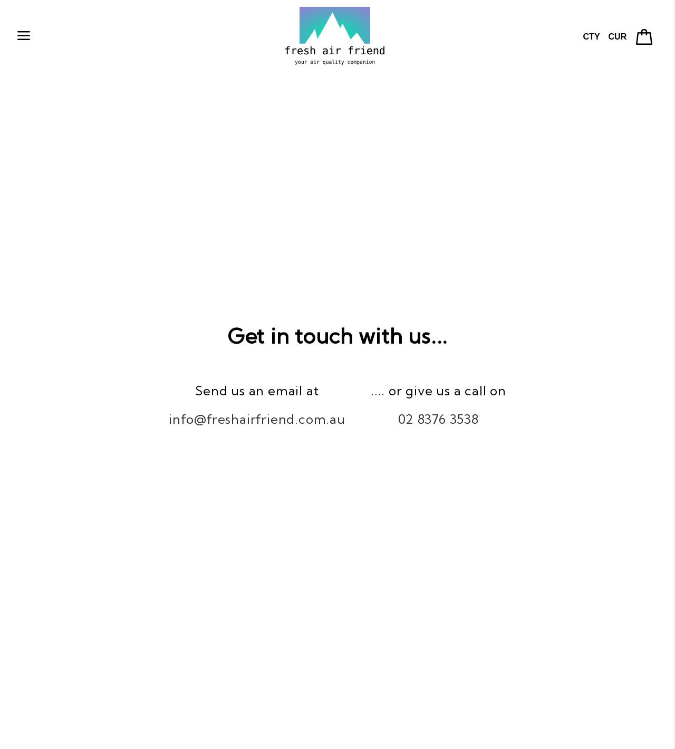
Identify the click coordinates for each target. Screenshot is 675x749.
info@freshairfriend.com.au (257, 419)
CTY (591, 36)
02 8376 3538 (438, 419)
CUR (618, 36)
